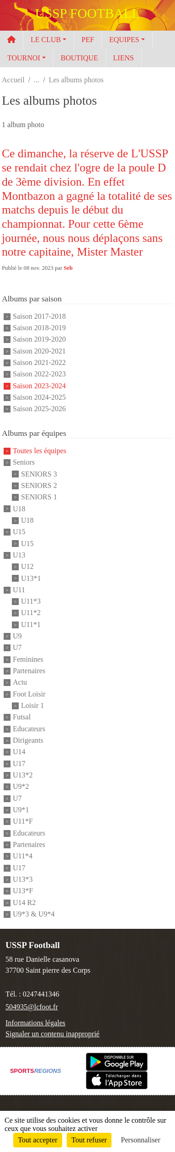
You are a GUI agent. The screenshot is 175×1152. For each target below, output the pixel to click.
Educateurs (29, 729)
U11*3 (31, 601)
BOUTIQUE (79, 58)
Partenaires (29, 671)
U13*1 (31, 578)
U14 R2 (24, 902)
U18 (19, 509)
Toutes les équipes (39, 451)
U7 (17, 648)
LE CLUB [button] (46, 39)
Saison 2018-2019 (39, 328)
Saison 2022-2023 (39, 374)
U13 (19, 555)
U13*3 (23, 879)
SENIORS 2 (39, 485)
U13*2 (23, 775)
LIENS (123, 58)
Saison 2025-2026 (39, 409)
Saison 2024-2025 (39, 397)
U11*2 (31, 613)
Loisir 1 (32, 705)
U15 (19, 532)
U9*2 (21, 787)
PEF (87, 39)
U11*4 (22, 856)
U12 (27, 567)
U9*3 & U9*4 (34, 914)
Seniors (24, 462)
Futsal (22, 717)
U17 (19, 763)
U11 (19, 590)
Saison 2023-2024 (39, 386)
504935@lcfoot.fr (31, 1007)
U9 (17, 636)
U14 (19, 752)
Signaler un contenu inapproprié (52, 1034)
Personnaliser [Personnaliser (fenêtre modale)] (140, 1140)
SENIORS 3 (39, 474)
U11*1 (31, 624)
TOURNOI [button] (23, 58)
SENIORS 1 (39, 497)
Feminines (28, 659)
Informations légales (35, 1023)
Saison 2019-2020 (39, 339)
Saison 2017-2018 (39, 316)
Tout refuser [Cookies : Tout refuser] (89, 1140)
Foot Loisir (29, 694)
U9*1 (21, 810)
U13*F (23, 891)
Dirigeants (28, 740)
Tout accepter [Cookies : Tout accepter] (37, 1140)
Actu (20, 682)
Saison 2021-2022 (39, 362)
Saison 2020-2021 (39, 351)
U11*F (23, 821)
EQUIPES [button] (124, 39)
